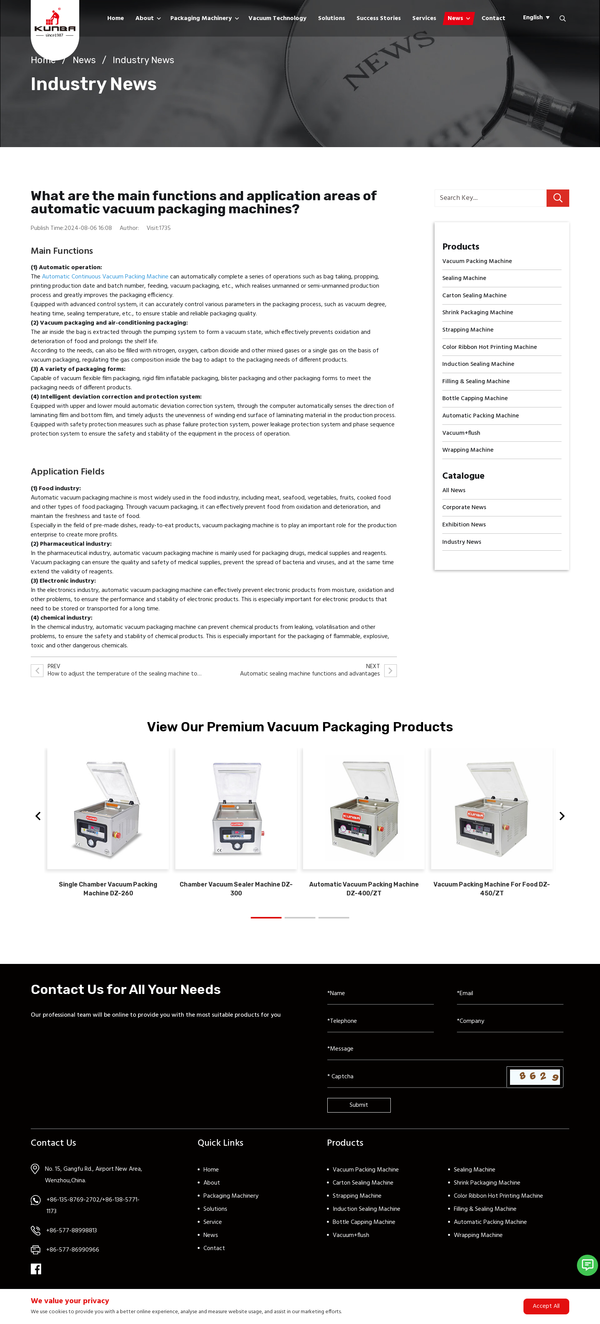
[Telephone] (380, 1027)
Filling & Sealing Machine (485, 1215)
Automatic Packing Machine (490, 1228)
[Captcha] (417, 1083)
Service (212, 1228)
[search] (558, 198)
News (455, 18)
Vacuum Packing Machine (366, 1176)
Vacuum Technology (277, 18)
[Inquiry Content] (445, 1055)
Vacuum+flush (351, 1241)
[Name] (380, 1000)
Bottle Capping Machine (364, 1228)
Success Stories (379, 18)
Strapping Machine (357, 1202)
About (144, 18)
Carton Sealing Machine (363, 1189)
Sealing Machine (474, 1176)
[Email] (510, 1000)
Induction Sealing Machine (366, 1215)
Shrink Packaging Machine (487, 1189)
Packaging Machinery (201, 18)
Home (115, 18)
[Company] (510, 1027)
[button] (38, 819)
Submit (359, 1111)
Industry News (143, 60)
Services (424, 18)
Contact (493, 18)
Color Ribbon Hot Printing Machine (498, 1202)
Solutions (331, 18)
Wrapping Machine (478, 1241)
